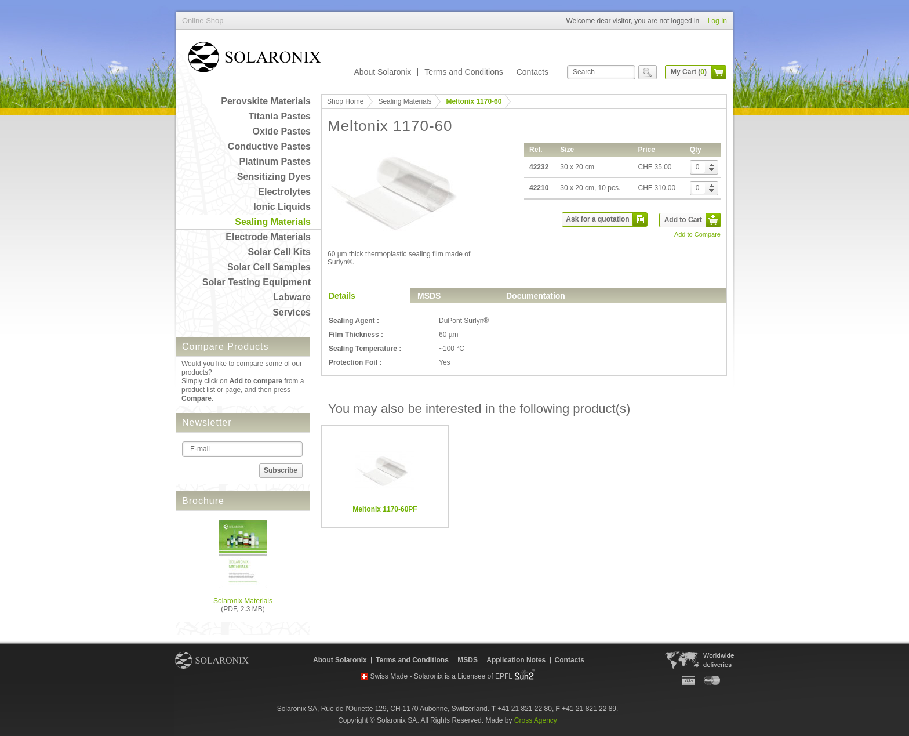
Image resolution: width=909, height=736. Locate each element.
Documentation (535, 295)
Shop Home (345, 101)
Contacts (532, 72)
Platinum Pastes (275, 161)
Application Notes (516, 660)
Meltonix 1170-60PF (384, 509)
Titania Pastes (280, 116)
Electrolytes (284, 192)
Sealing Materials (273, 222)
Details (342, 295)
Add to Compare (697, 234)
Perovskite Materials (266, 101)
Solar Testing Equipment (256, 282)
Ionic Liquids (282, 207)
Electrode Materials (268, 237)
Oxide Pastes (282, 131)
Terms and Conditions (463, 72)
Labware (292, 297)
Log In (717, 21)
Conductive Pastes (269, 146)
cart (718, 72)
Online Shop (254, 59)
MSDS (429, 295)
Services (291, 312)
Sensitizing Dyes (274, 177)
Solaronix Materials (242, 601)
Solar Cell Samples (269, 267)
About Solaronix (382, 72)
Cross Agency (535, 720)
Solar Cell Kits (279, 252)
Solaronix (212, 660)
